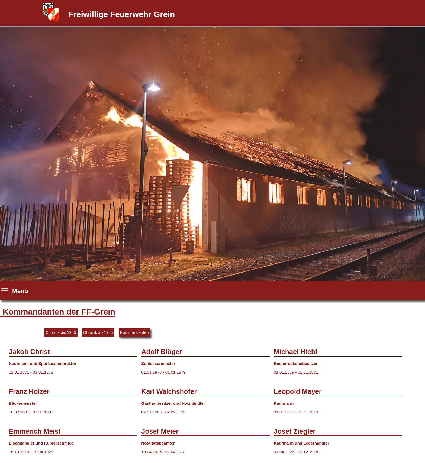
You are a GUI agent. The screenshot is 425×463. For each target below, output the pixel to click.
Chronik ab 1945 (98, 332)
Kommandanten (134, 332)
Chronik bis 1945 (61, 332)
